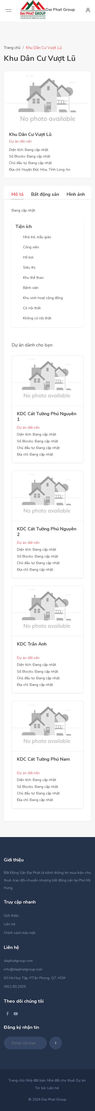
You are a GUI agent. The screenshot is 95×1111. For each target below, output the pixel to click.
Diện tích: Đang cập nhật (28, 149)
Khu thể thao (33, 277)
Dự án (81, 1080)
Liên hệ (9, 924)
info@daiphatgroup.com (23, 969)
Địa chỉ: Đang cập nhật (35, 454)
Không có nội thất (37, 318)
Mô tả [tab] (17, 194)
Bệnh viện (31, 287)
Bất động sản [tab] (45, 194)
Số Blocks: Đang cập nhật (29, 156)
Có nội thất (32, 308)
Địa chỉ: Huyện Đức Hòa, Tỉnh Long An (39, 169)
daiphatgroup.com (18, 960)
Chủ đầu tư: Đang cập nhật (30, 163)
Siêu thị (29, 267)
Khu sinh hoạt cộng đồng (43, 298)
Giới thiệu (11, 915)
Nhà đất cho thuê (61, 1080)
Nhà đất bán (36, 1080)
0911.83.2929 (15, 986)
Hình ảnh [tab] (76, 194)
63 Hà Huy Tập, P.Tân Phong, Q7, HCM (34, 978)
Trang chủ (12, 47)
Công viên (31, 247)
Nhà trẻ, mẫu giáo (37, 237)
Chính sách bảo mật (19, 932)
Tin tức (40, 1088)
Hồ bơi (28, 257)
